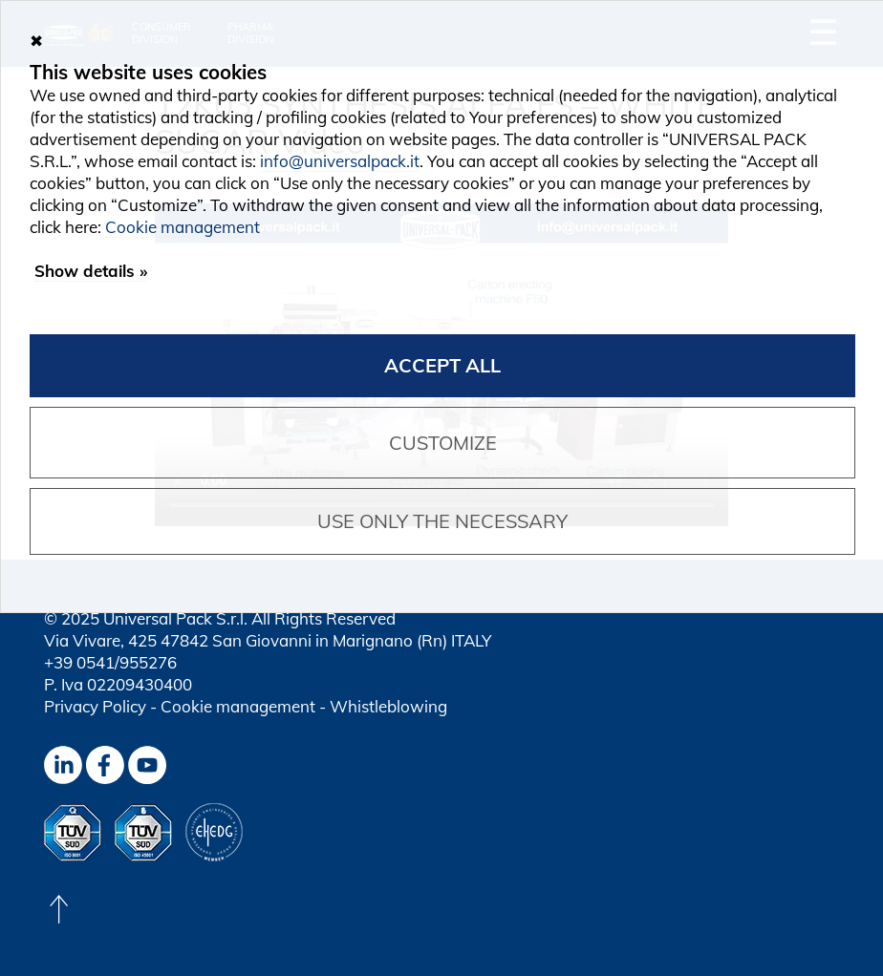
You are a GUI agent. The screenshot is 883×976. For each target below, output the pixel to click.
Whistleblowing (388, 706)
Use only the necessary (442, 521)
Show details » (90, 271)
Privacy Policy (95, 706)
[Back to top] (58, 909)
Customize (443, 443)
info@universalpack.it (340, 161)
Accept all (442, 365)
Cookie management (238, 706)
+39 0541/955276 (110, 662)
